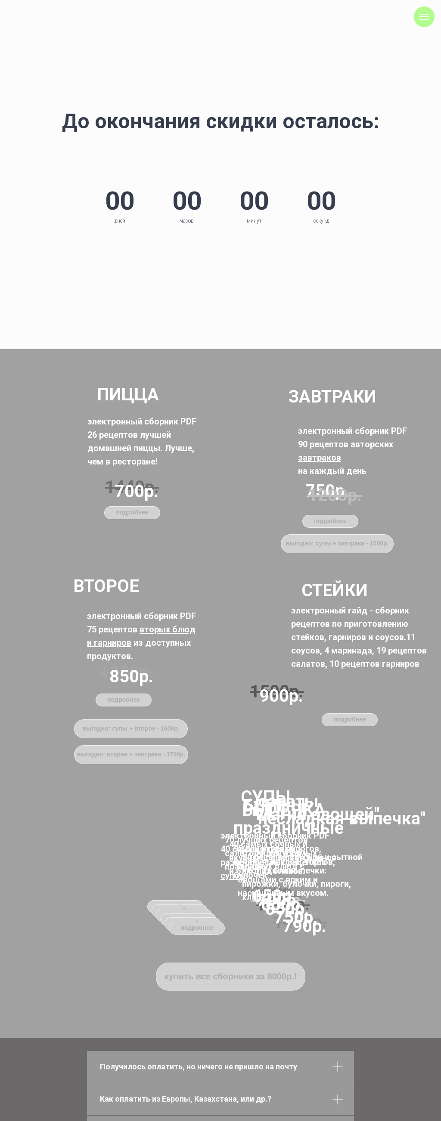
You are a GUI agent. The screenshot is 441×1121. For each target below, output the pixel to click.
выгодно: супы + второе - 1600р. (131, 728)
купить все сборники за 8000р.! (231, 976)
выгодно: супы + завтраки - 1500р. (337, 543)
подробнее (330, 520)
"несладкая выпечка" (339, 818)
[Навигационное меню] (424, 17)
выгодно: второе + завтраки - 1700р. (131, 754)
